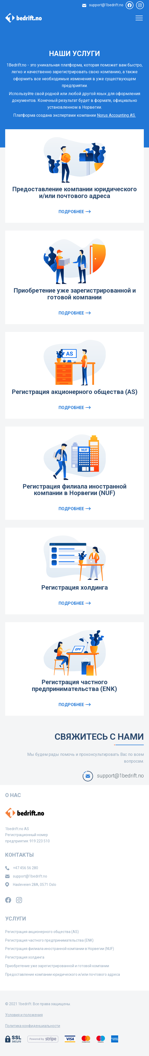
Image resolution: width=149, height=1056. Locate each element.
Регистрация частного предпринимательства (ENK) (74, 685)
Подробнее (75, 211)
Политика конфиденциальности (32, 1026)
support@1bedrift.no (106, 5)
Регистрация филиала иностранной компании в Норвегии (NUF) (74, 490)
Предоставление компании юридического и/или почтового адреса (74, 193)
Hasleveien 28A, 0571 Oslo (34, 884)
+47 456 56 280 (25, 868)
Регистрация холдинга (74, 587)
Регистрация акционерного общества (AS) (75, 392)
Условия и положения (24, 1015)
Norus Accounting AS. (116, 115)
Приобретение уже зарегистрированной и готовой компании (74, 294)
